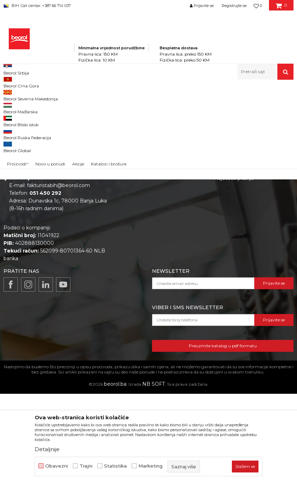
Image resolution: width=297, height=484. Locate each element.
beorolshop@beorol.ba (55, 233)
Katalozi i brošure (148, 231)
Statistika (115, 466)
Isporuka (224, 241)
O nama (137, 202)
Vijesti (134, 221)
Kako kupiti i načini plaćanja (247, 231)
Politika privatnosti (236, 202)
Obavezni (56, 466)
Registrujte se (234, 5)
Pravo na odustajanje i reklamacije (240, 255)
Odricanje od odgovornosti (246, 211)
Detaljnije (47, 449)
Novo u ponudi (50, 73)
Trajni (86, 466)
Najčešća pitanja (234, 268)
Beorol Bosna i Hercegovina (31, 94)
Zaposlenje (140, 211)
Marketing (150, 466)
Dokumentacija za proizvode (162, 241)
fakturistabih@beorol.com (58, 275)
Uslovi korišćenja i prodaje (245, 221)
